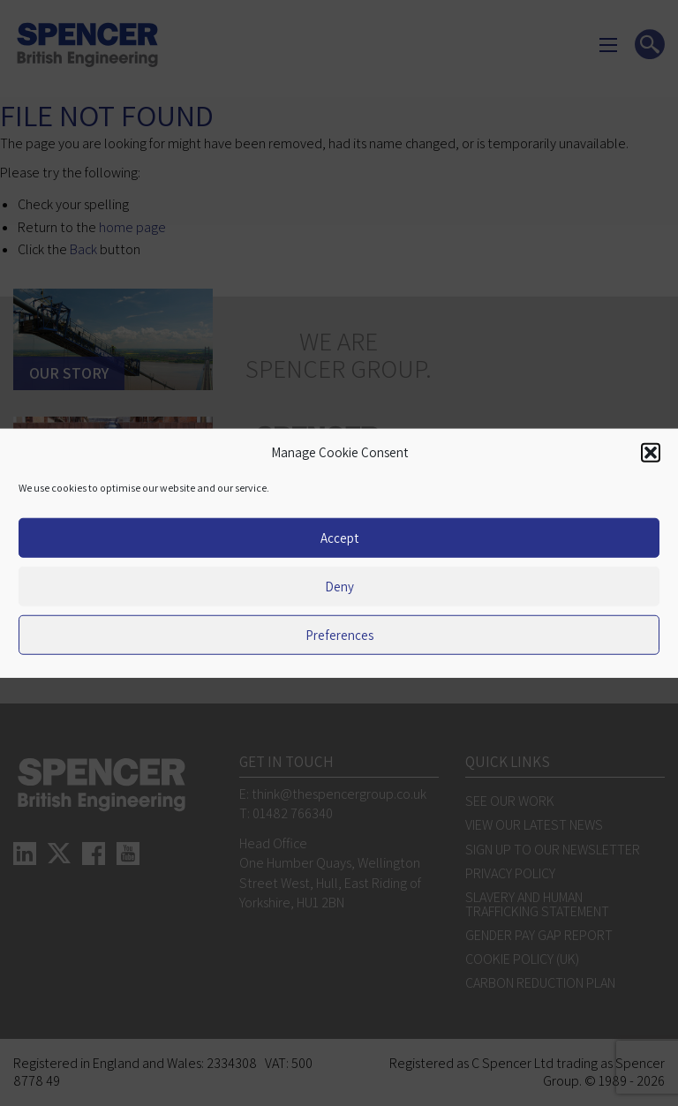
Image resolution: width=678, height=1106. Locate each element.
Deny (339, 585)
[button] (650, 453)
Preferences (339, 634)
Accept (339, 537)
